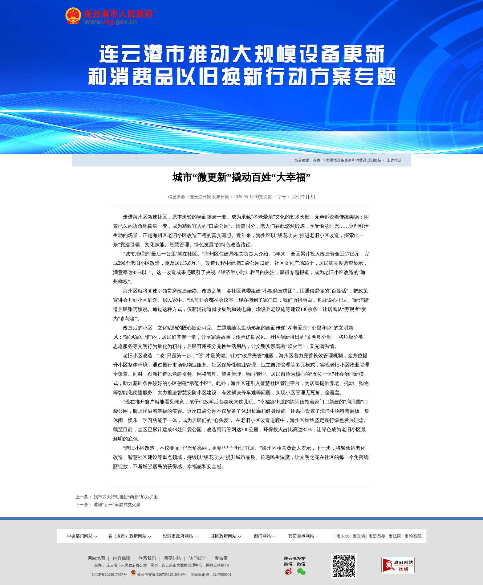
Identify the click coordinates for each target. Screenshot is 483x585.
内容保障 (121, 558)
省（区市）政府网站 (129, 536)
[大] (311, 196)
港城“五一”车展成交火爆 (117, 504)
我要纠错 (172, 558)
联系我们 (147, 558)
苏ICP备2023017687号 (109, 574)
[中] (303, 196)
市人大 (342, 536)
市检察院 (413, 536)
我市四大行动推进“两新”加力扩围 (126, 497)
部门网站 (264, 536)
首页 (316, 160)
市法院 (394, 536)
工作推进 (394, 160)
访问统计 (197, 558)
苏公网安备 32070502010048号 (162, 574)
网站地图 (96, 558)
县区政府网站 (226, 536)
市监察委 (377, 536)
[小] (294, 196)
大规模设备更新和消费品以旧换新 (353, 160)
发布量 (221, 558)
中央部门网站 (82, 536)
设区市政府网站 (180, 536)
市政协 (358, 536)
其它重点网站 (303, 536)
